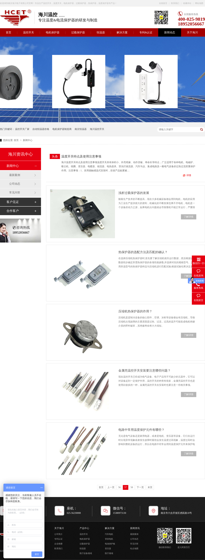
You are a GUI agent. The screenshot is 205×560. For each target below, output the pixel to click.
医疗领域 (109, 553)
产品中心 (84, 528)
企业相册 (58, 544)
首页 (16, 140)
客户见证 (12, 202)
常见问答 (14, 192)
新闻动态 (169, 32)
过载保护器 (78, 32)
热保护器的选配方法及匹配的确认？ (143, 252)
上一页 (110, 487)
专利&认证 (145, 32)
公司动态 (14, 183)
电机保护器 (52, 32)
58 (132, 487)
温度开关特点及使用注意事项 (81, 156)
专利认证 (58, 539)
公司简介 (58, 534)
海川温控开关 (97, 129)
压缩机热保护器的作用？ (135, 311)
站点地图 (134, 548)
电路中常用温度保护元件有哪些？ (141, 429)
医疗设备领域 (86, 553)
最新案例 (14, 175)
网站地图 (199, 3)
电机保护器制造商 (62, 129)
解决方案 (122, 32)
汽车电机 (109, 534)
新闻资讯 (135, 528)
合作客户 (12, 211)
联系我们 (175, 3)
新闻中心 (27, 140)
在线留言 (163, 3)
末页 (150, 487)
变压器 (108, 548)
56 (119, 487)
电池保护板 (110, 544)
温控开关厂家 (22, 129)
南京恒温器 (81, 129)
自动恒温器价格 (40, 129)
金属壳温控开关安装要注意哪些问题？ (144, 370)
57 (125, 487)
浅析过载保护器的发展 (133, 193)
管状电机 (109, 539)
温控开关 (28, 32)
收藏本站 (187, 3)
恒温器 (101, 32)
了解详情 (188, 216)
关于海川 (192, 32)
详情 (188, 175)
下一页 (140, 487)
